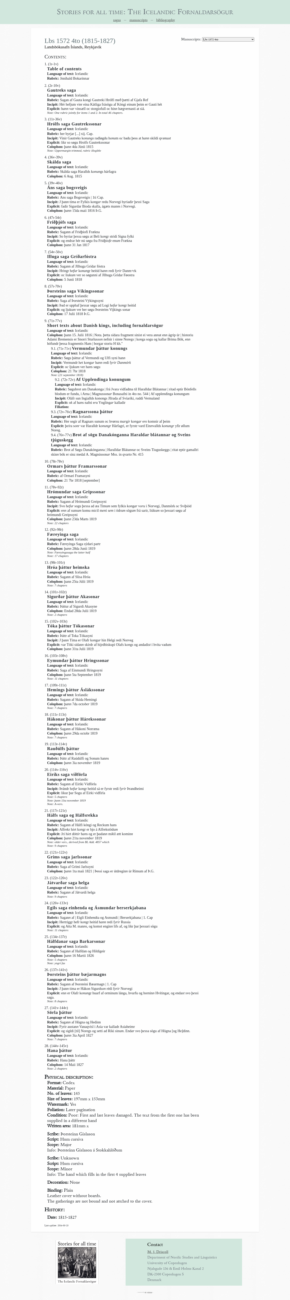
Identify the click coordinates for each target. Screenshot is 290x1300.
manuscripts (138, 20)
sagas (117, 20)
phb (145, 1292)
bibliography (165, 20)
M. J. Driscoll (157, 1252)
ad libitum (149, 1292)
